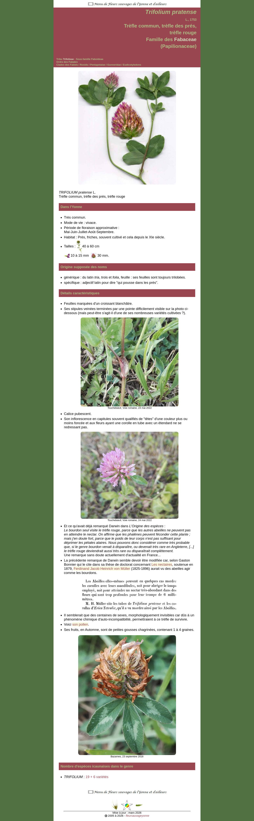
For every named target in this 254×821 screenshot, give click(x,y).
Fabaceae (185, 39)
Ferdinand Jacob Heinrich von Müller (102, 569)
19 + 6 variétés (97, 777)
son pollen (80, 624)
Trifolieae (68, 59)
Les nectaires (161, 564)
